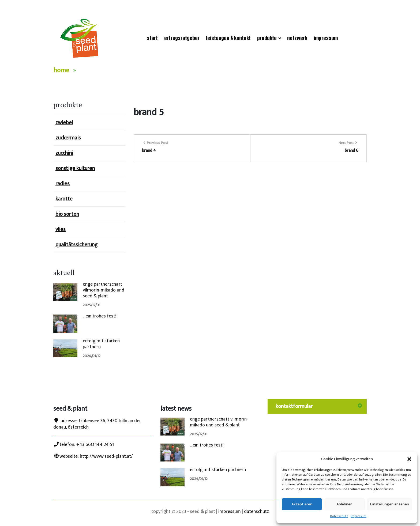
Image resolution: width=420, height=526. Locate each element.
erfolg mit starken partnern (101, 344)
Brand (88, 70)
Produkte (269, 38)
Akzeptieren (301, 504)
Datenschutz (339, 516)
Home (61, 70)
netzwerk (297, 38)
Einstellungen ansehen (389, 504)
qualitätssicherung (76, 244)
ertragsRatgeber (182, 38)
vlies (60, 229)
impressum (229, 512)
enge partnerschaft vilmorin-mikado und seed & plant (103, 290)
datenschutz (256, 512)
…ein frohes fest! (99, 316)
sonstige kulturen (75, 168)
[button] (409, 459)
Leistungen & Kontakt (228, 38)
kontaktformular (294, 406)
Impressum (358, 516)
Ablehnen (344, 504)
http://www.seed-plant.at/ (106, 456)
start (152, 38)
